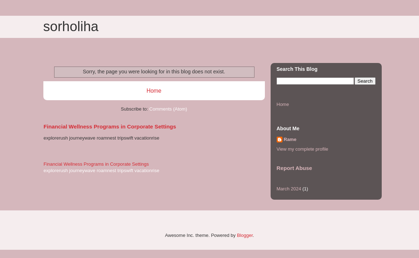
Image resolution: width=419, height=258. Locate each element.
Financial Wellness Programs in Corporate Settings (110, 126)
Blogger (245, 235)
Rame (290, 139)
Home (154, 91)
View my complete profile (302, 149)
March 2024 (289, 188)
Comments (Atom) (168, 109)
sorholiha (71, 26)
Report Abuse (294, 168)
